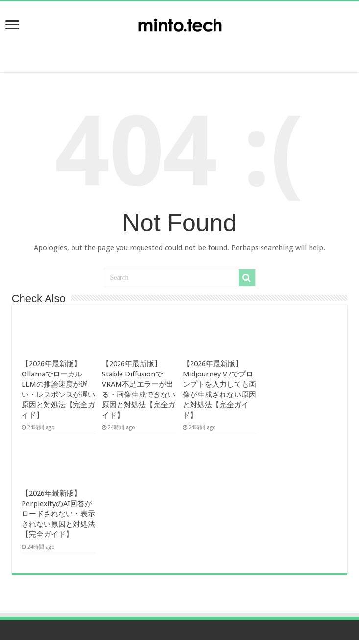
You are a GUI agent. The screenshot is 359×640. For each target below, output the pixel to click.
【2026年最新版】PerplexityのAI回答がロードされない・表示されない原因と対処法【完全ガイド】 (58, 514)
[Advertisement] (179, 49)
